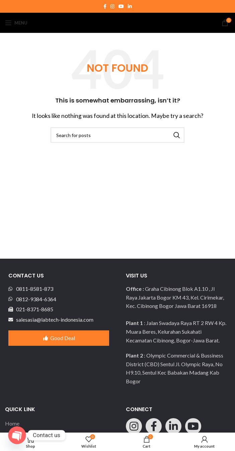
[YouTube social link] (121, 6)
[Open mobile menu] (16, 22)
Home (12, 423)
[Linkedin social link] (130, 6)
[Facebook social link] (104, 6)
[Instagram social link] (112, 6)
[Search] (117, 135)
